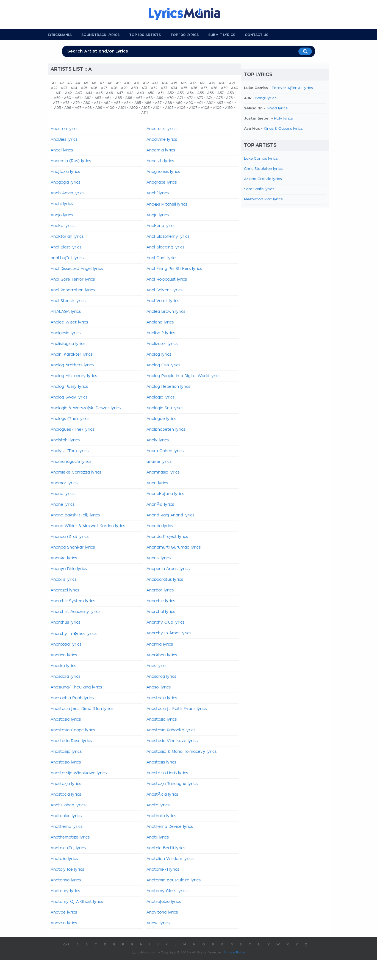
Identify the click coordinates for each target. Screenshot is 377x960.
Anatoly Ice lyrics (67, 870)
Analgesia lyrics (66, 333)
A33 (164, 88)
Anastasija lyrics (66, 752)
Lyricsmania (60, 35)
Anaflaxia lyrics (65, 172)
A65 (118, 97)
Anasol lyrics (158, 687)
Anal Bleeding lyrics (165, 247)
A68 (149, 97)
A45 (99, 93)
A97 (78, 107)
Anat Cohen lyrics (68, 805)
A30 (134, 88)
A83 (117, 102)
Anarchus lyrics (65, 622)
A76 (229, 97)
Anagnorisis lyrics (163, 172)
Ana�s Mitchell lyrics (166, 204)
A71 (180, 97)
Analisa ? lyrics (160, 333)
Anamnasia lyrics (162, 472)
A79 (76, 102)
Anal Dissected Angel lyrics (77, 269)
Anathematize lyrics (70, 837)
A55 (200, 93)
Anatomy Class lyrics (166, 891)
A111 (144, 112)
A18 (202, 83)
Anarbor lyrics (160, 590)
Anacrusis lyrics (161, 129)
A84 (127, 102)
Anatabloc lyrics (66, 816)
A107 (193, 107)
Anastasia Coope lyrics (73, 730)
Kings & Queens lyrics (283, 129)
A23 (64, 88)
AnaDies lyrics (64, 140)
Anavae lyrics (64, 912)
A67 (139, 97)
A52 (170, 93)
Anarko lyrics (63, 666)
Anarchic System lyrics (73, 601)
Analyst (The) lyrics (69, 451)
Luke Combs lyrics (261, 159)
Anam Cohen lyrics (165, 451)
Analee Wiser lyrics (69, 322)
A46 (109, 93)
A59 (57, 97)
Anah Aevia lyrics (67, 193)
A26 (94, 88)
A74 (209, 97)
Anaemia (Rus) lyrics (71, 161)
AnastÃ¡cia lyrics (162, 794)
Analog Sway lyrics (69, 397)
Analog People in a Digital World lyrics (183, 376)
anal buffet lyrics (67, 258)
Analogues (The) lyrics (72, 429)
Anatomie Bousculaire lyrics (173, 880)
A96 (67, 107)
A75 (219, 97)
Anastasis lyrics (161, 762)
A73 (199, 97)
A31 (144, 88)
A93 (220, 102)
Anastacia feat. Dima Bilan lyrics (82, 709)
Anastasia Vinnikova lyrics (172, 741)
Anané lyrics (62, 505)
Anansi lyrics (158, 558)
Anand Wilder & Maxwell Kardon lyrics (88, 526)
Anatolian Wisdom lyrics (169, 859)
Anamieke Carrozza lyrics (76, 472)
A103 (145, 107)
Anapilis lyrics (63, 580)
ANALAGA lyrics (66, 312)
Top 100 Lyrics (184, 35)
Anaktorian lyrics (67, 237)
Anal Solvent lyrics (164, 290)
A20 (222, 83)
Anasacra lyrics (65, 677)
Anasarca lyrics (161, 677)
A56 (210, 93)
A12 (146, 83)
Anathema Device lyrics (169, 827)
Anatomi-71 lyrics (162, 870)
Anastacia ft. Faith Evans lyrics (176, 709)
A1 (54, 83)
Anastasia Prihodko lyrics (170, 730)
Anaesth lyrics (160, 161)
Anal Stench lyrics (68, 301)
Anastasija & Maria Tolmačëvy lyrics (181, 752)
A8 (110, 83)
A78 (66, 102)
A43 (78, 93)
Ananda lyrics (159, 526)
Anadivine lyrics (161, 140)
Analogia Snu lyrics (164, 408)
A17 (193, 83)
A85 (137, 102)
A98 (88, 107)
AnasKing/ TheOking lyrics (76, 687)
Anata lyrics (158, 805)
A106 (181, 107)
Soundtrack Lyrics (100, 35)
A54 (190, 93)
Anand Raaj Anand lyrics (170, 515)
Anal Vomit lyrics (162, 301)
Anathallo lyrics (161, 816)
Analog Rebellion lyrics (168, 387)
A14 (165, 83)
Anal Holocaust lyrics (166, 279)
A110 (229, 107)
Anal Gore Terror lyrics (73, 279)
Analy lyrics (157, 440)
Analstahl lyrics (65, 440)
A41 (59, 93)
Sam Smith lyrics (259, 189)
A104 (157, 107)
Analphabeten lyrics (165, 429)
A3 (69, 83)
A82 (107, 102)
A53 (180, 93)
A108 (205, 107)
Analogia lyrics (160, 397)
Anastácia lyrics (66, 794)
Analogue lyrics (161, 419)
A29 (124, 88)
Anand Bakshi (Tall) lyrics (75, 515)
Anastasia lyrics (66, 719)
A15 (174, 83)
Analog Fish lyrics (163, 365)
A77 (56, 102)
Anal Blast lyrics (66, 247)
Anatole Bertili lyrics (165, 848)
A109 (217, 107)
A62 (87, 97)
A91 (200, 102)
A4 (77, 83)
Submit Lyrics (221, 35)
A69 (159, 97)
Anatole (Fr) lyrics (68, 848)
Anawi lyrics (158, 923)
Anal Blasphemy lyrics (167, 237)
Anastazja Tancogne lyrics (172, 784)
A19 (212, 83)
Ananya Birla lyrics (69, 569)
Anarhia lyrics (159, 644)
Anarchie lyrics (160, 601)
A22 (54, 88)
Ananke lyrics (64, 558)
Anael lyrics (62, 150)
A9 (118, 83)
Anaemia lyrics (160, 150)
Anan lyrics (157, 483)
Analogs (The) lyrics (70, 419)
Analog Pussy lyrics (69, 387)
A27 (104, 88)
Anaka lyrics (62, 226)
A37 (204, 88)
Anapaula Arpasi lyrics (168, 569)
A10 (127, 83)
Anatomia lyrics (66, 880)
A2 (61, 83)
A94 (230, 102)
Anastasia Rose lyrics (71, 741)
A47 (120, 93)
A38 (214, 88)
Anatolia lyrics (64, 859)
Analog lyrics (158, 354)
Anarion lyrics (64, 655)
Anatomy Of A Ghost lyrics (77, 902)
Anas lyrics (156, 666)
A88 (168, 102)
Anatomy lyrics (65, 891)
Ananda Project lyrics (167, 537)
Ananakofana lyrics (165, 494)
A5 (86, 83)
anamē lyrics (158, 462)
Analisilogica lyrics (68, 344)
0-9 (66, 944)
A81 (97, 102)
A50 (151, 93)
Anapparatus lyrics (164, 580)
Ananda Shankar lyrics (73, 547)
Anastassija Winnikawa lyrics (79, 773)
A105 (169, 107)
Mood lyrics (277, 108)
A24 (74, 88)
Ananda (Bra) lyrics (69, 537)
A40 (234, 88)
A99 (98, 107)
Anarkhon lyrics (161, 655)
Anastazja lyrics (66, 784)
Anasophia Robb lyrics (72, 698)
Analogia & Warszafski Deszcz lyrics (86, 408)
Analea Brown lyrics (165, 312)
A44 (88, 93)
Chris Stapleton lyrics (263, 169)
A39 (224, 88)
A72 (190, 97)
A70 (170, 97)
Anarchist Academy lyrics (75, 612)
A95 (57, 107)
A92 (209, 102)
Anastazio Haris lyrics (167, 773)
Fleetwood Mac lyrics (263, 199)
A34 (174, 88)
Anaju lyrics (157, 215)
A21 (232, 83)
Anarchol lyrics (160, 612)
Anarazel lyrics (65, 590)
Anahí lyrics (157, 193)
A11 (136, 83)
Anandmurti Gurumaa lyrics (173, 547)
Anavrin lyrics (64, 923)
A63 (98, 97)
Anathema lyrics (66, 827)
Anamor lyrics (64, 483)
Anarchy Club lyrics (165, 622)
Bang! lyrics (265, 98)
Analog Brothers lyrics (72, 365)
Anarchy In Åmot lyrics (168, 633)
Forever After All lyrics (292, 88)
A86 (148, 102)
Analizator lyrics (162, 344)
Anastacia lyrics (161, 698)
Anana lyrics (62, 494)
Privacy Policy (234, 952)
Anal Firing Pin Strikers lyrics (174, 269)
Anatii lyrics (157, 837)
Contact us (256, 35)
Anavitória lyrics (162, 912)
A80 (86, 102)
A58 (230, 93)
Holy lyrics (283, 118)
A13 (155, 83)
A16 (184, 83)
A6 (94, 83)
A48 (130, 93)
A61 (78, 97)
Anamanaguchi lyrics (71, 462)
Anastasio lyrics (66, 762)
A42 (68, 93)
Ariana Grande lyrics (263, 179)
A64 (108, 97)
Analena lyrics (160, 322)
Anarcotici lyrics (66, 644)
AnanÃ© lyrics (160, 505)
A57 (220, 93)
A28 (114, 88)
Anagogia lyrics (65, 182)
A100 (110, 107)
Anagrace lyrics (161, 182)
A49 (140, 93)
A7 (102, 83)
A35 (184, 88)
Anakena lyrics (160, 226)
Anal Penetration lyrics (73, 290)
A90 (189, 102)
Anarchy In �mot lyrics (73, 634)
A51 (161, 93)
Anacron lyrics (64, 129)
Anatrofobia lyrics (163, 902)
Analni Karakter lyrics (72, 354)
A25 (84, 88)
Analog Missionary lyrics (74, 376)
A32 (154, 88)
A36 (194, 88)
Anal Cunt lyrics (161, 258)
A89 (179, 102)
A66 (128, 97)
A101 (122, 107)
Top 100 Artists (145, 35)
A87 (158, 102)
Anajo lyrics (62, 215)
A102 (133, 107)
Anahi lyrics (62, 204)
